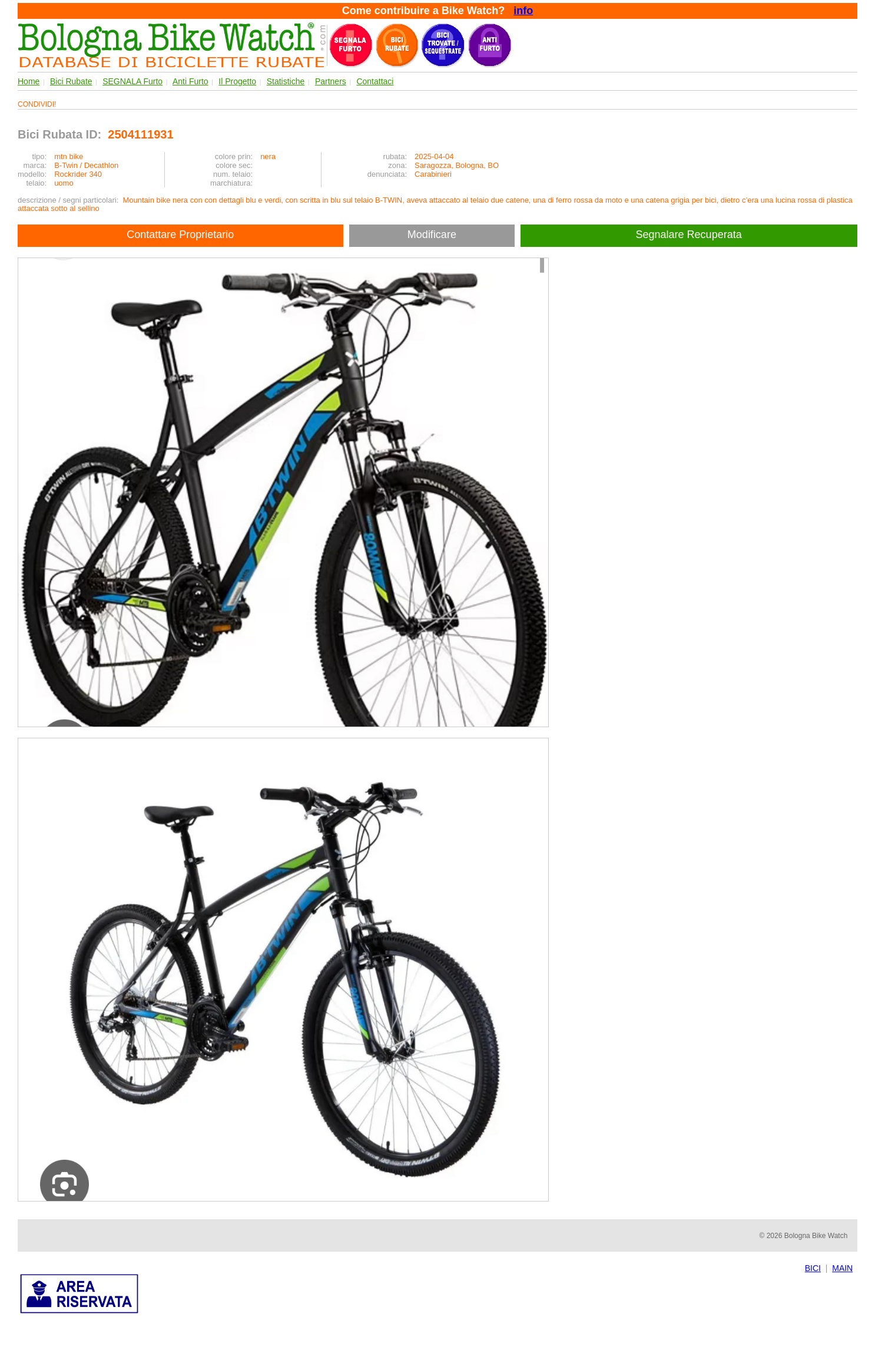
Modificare (431, 234)
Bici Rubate (71, 81)
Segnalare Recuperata (690, 234)
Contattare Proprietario (180, 234)
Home (28, 81)
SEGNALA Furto (132, 81)
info (523, 10)
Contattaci (374, 81)
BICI (813, 1268)
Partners (330, 81)
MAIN (842, 1268)
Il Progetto (237, 81)
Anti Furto (190, 81)
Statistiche (286, 81)
